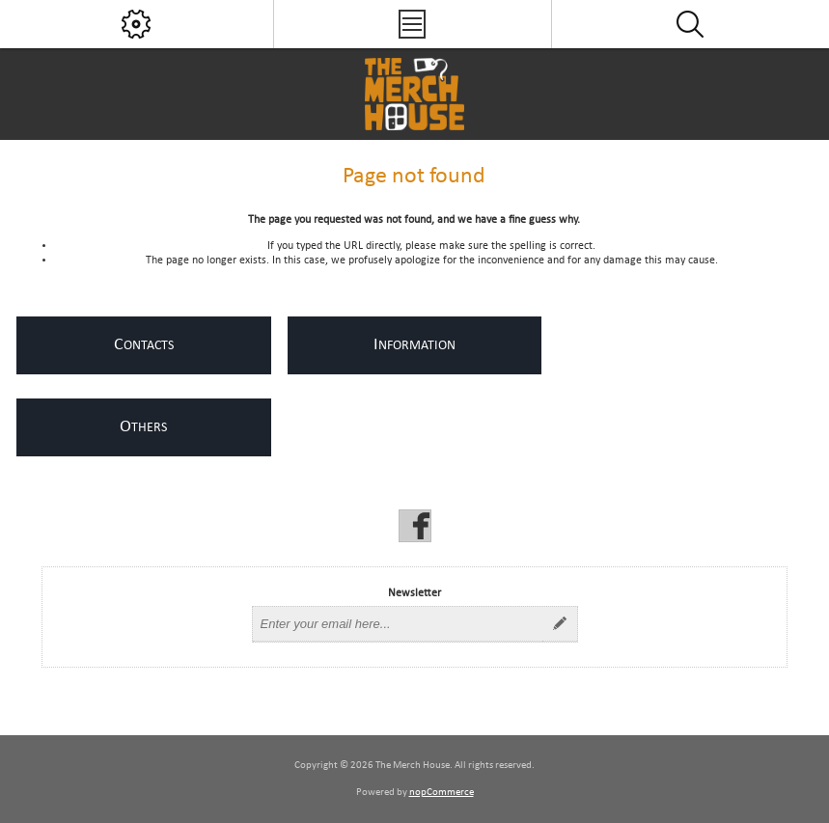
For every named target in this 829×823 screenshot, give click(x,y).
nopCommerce (441, 792)
